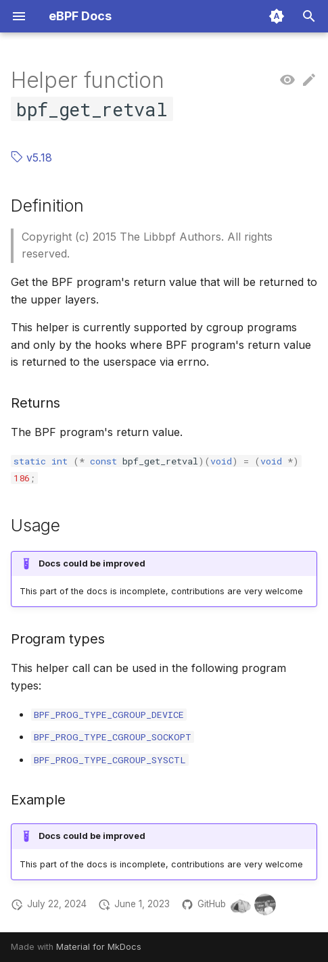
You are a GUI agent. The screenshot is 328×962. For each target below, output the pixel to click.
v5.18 (31, 157)
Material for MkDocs (98, 947)
